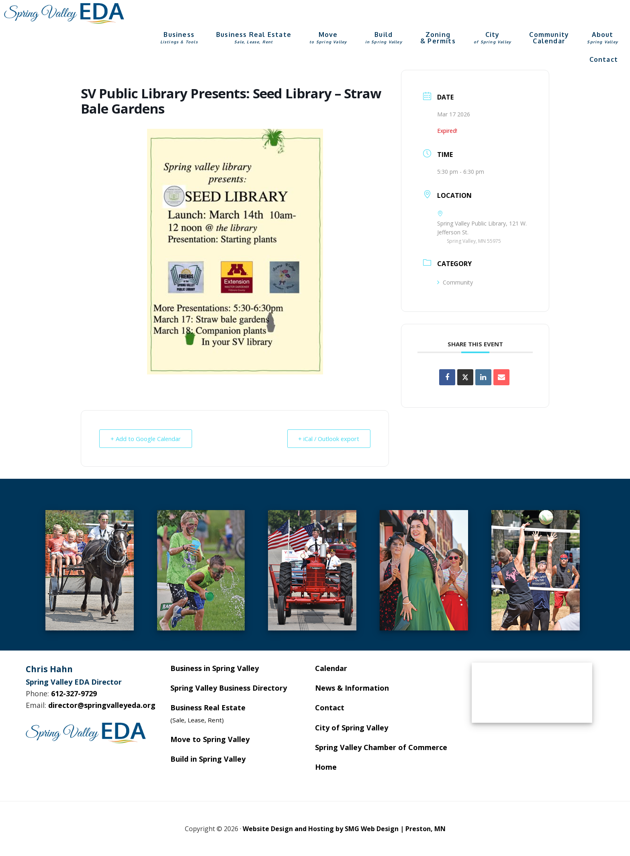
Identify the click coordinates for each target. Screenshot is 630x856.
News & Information (352, 688)
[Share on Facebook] (447, 377)
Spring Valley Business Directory (228, 688)
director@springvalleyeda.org (101, 705)
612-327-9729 (74, 693)
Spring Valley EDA (64, 13)
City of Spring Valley (351, 727)
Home (326, 767)
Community (455, 282)
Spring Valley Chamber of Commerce (381, 747)
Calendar (331, 668)
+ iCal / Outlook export (328, 439)
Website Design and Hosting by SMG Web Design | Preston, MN (344, 828)
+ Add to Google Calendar (146, 439)
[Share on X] (465, 377)
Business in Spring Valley (214, 668)
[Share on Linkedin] (483, 377)
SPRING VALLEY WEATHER (532, 693)
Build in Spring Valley (207, 759)
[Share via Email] (501, 377)
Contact (329, 707)
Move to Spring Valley (210, 739)
